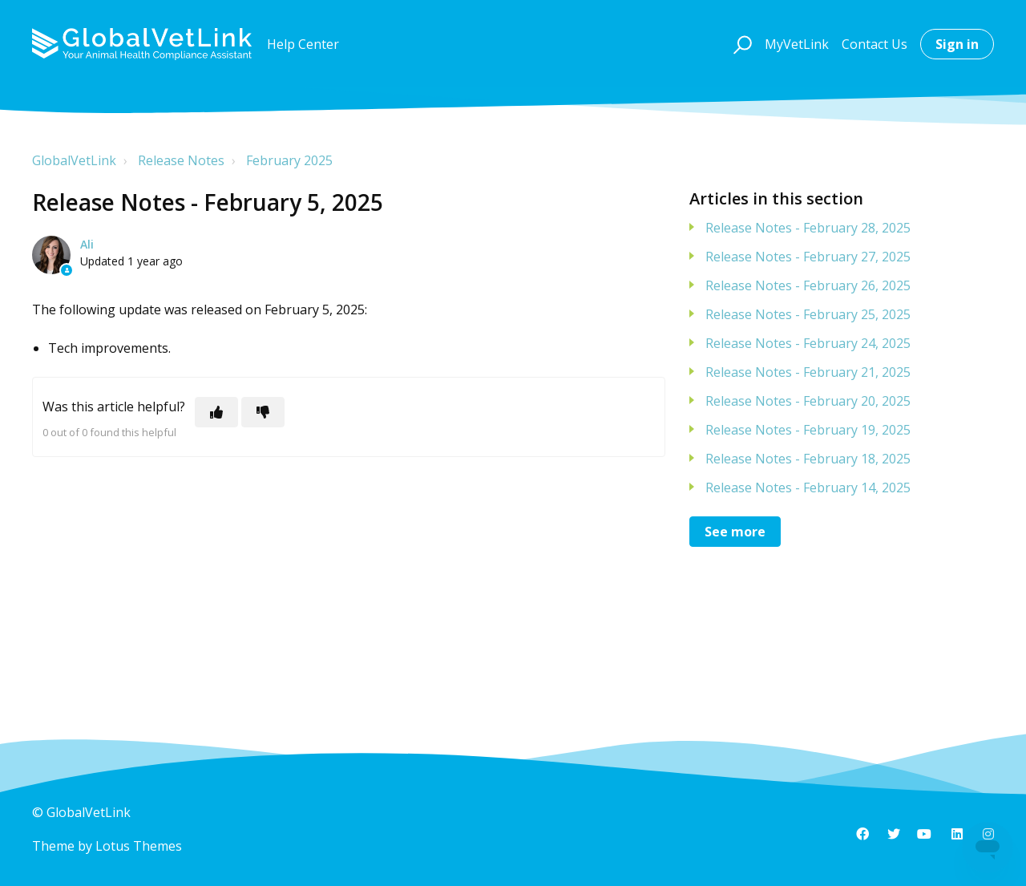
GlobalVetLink (74, 160)
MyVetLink (797, 44)
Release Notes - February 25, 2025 (808, 314)
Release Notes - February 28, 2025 (808, 228)
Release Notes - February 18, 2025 (808, 458)
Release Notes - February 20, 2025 (808, 401)
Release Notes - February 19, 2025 (808, 430)
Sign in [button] (957, 44)
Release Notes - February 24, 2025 (808, 343)
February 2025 (289, 160)
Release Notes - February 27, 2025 (808, 256)
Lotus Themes (138, 846)
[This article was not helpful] (263, 412)
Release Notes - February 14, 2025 (808, 487)
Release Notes (181, 160)
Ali (87, 244)
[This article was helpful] (216, 412)
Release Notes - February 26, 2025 (808, 285)
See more (735, 531)
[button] (740, 44)
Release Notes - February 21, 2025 (808, 372)
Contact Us (874, 44)
